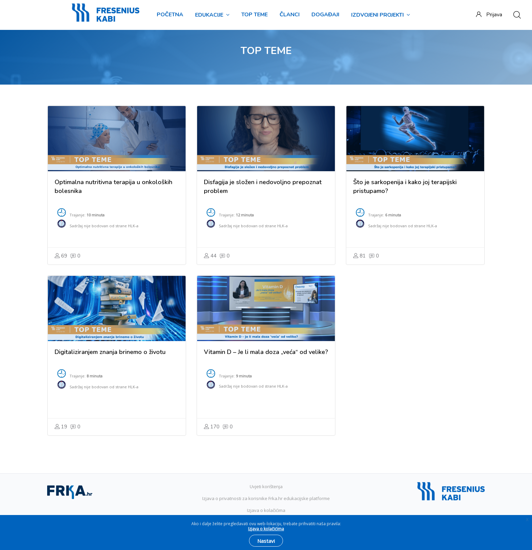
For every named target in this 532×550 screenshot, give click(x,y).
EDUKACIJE (212, 15)
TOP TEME (254, 14)
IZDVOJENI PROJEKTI (380, 15)
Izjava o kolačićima (266, 510)
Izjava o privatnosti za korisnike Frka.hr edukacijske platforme (266, 498)
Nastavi (266, 540)
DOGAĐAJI (325, 14)
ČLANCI (290, 14)
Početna (170, 14)
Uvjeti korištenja (266, 486)
